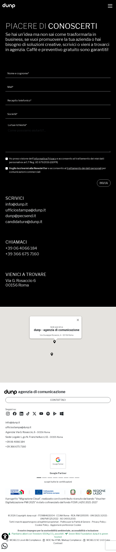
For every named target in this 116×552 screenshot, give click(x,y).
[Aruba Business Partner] (77, 477)
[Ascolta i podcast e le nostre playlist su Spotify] (48, 413)
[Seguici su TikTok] (27, 413)
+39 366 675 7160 (22, 254)
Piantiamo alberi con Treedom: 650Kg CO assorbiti (36, 533)
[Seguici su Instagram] (8, 413)
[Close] (78, 323)
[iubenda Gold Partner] (71, 477)
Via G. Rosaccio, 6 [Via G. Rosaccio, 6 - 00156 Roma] (33, 432)
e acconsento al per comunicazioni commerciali (57, 170)
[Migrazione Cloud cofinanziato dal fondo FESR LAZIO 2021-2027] (58, 492)
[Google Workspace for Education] (55, 477)
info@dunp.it (16, 204)
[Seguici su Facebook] (14, 413)
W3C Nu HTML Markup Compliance (62, 540)
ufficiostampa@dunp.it (25, 210)
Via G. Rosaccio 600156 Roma (20, 282)
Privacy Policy (99, 522)
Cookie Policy (42, 525)
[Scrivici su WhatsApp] (5, 545)
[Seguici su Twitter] (34, 413)
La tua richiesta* (17, 125)
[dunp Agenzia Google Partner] (58, 461)
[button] (55, 346)
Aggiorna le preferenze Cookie (65, 525)
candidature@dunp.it (23, 221)
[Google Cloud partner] (44, 477)
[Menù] (110, 6)
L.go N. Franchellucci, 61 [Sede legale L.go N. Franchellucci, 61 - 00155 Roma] (42, 437)
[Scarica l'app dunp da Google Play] (55, 413)
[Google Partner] (39, 477)
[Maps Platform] (66, 477)
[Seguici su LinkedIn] (21, 413)
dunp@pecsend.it (20, 215)
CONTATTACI (58, 400)
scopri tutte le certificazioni (58, 481)
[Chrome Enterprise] (60, 477)
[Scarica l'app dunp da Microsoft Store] (61, 413)
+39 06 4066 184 (21, 248)
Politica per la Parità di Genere (75, 522)
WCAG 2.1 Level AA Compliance (23, 540)
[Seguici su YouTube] (41, 413)
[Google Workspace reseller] (50, 477)
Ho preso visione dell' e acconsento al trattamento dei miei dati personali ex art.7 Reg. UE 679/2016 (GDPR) (56, 160)
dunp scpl (31, 515)
